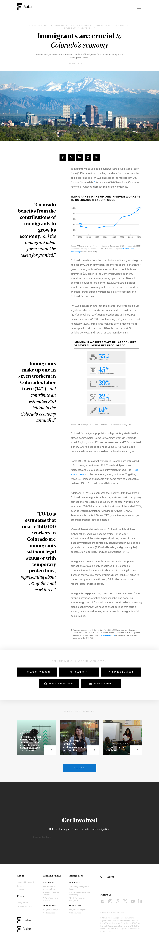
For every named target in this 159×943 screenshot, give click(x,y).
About (20, 876)
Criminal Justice (24, 907)
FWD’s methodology (107, 635)
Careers (20, 890)
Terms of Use (118, 913)
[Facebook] (102, 901)
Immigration (22, 903)
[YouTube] (133, 901)
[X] (125, 901)
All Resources (49, 913)
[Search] (101, 877)
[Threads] (118, 901)
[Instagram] (110, 901)
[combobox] (132, 7)
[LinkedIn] (140, 901)
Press (20, 896)
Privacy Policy (106, 913)
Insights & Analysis (51, 910)
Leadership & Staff (25, 882)
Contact (20, 886)
